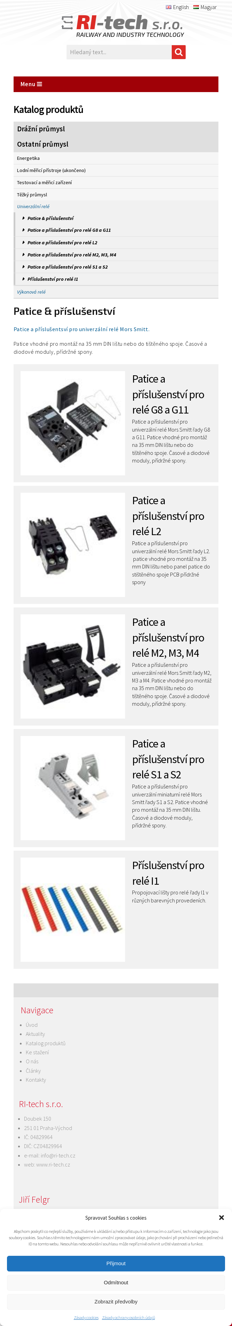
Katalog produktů (45, 1043)
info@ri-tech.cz (58, 1155)
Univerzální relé (33, 206)
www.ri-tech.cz (53, 1164)
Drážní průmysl (41, 128)
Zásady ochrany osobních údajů (128, 1317)
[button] (221, 1217)
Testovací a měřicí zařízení (44, 182)
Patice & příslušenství (51, 218)
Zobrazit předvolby (115, 1301)
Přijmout (115, 1263)
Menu (31, 84)
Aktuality (35, 1033)
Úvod (32, 1024)
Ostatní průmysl (42, 144)
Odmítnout (116, 1282)
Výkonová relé (31, 292)
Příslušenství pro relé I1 (53, 279)
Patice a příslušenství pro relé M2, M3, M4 (72, 255)
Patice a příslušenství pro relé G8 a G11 (69, 230)
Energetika (28, 158)
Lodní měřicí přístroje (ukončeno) (51, 170)
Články (33, 1070)
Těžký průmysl (32, 194)
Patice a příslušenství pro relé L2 (62, 242)
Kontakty (36, 1079)
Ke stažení (37, 1052)
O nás (32, 1061)
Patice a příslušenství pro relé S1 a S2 (68, 267)
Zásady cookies (86, 1317)
